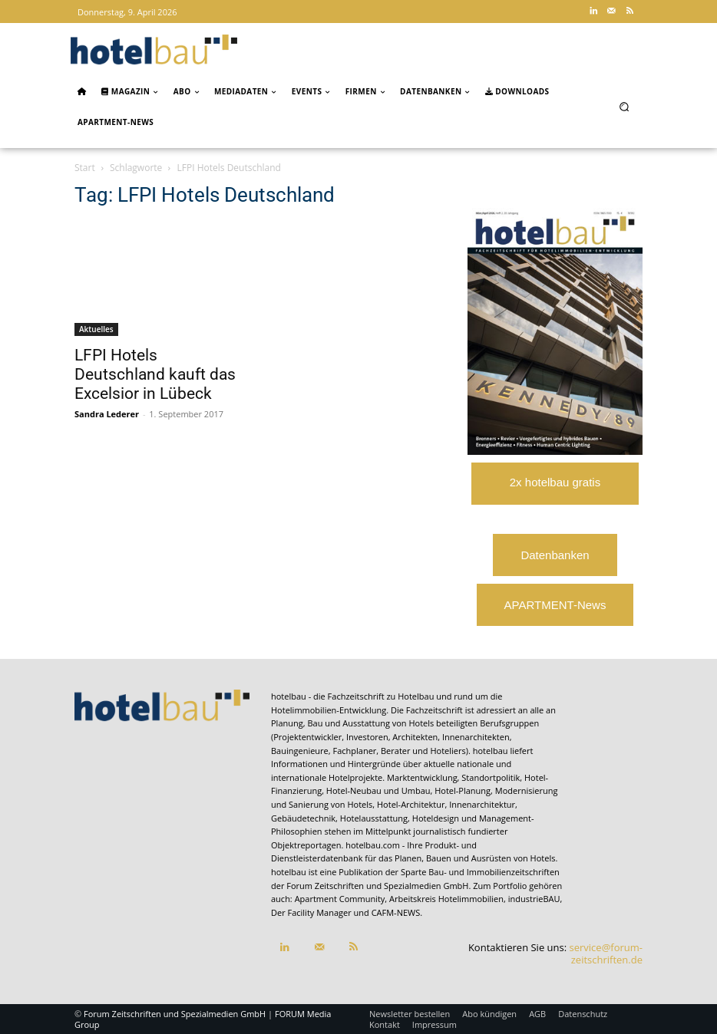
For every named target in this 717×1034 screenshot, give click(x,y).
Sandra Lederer (106, 414)
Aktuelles (96, 329)
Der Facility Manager (311, 912)
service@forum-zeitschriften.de (606, 953)
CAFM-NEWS (396, 912)
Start (84, 167)
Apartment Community (340, 898)
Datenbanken (554, 554)
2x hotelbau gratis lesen (555, 490)
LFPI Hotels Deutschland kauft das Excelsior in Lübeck (155, 374)
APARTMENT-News (555, 604)
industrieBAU (534, 898)
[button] (624, 106)
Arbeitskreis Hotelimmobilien (446, 898)
